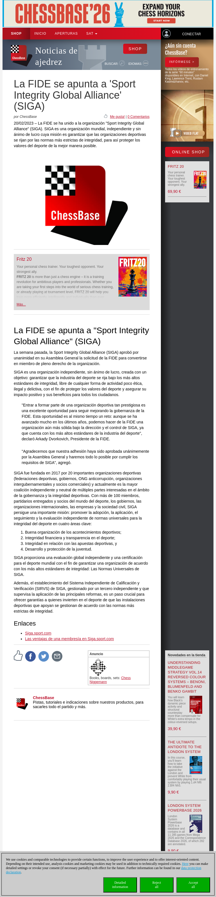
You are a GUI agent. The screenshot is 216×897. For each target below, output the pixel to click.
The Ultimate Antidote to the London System (185, 747)
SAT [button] (92, 34)
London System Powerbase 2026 (185, 807)
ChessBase (43, 697)
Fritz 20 (24, 259)
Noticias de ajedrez (56, 56)
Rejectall (156, 885)
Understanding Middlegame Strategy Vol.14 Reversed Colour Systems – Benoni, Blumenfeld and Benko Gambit (187, 676)
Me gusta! (117, 117)
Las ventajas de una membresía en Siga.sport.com (69, 639)
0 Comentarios (138, 117)
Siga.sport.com (38, 633)
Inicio (40, 34)
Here (185, 864)
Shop (16, 34)
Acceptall (193, 885)
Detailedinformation (120, 885)
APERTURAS (66, 34)
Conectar (191, 34)
